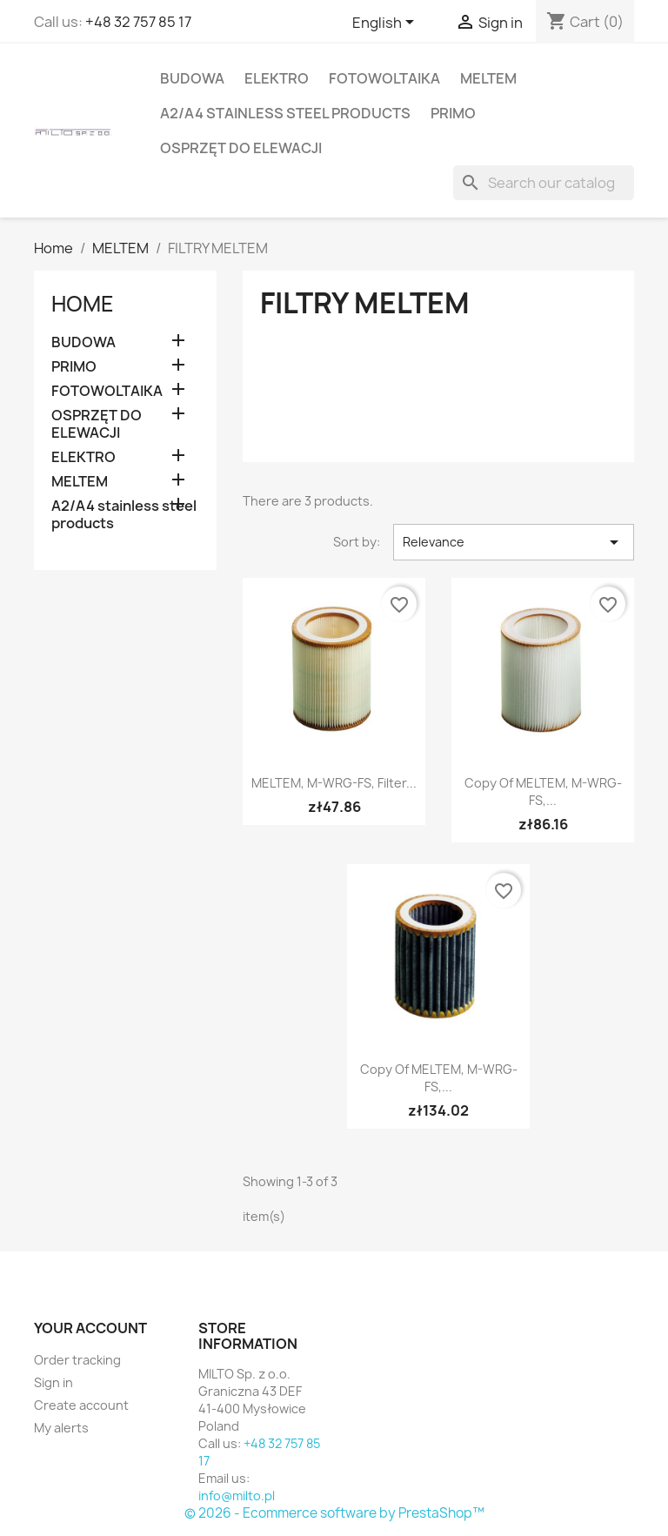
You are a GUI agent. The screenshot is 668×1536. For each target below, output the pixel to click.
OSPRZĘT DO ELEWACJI (241, 148)
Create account (81, 1405)
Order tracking (77, 1360)
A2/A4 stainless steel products (285, 113)
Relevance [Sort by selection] (514, 542)
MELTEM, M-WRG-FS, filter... (334, 783)
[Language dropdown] (386, 23)
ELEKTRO (276, 78)
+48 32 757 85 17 (138, 21)
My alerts (61, 1427)
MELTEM (488, 78)
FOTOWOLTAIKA (384, 78)
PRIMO (453, 113)
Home (82, 304)
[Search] (543, 182)
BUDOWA (192, 78)
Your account (90, 1328)
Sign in (53, 1382)
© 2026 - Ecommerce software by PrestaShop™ (334, 1513)
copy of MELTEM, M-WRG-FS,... (543, 791)
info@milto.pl (236, 1495)
